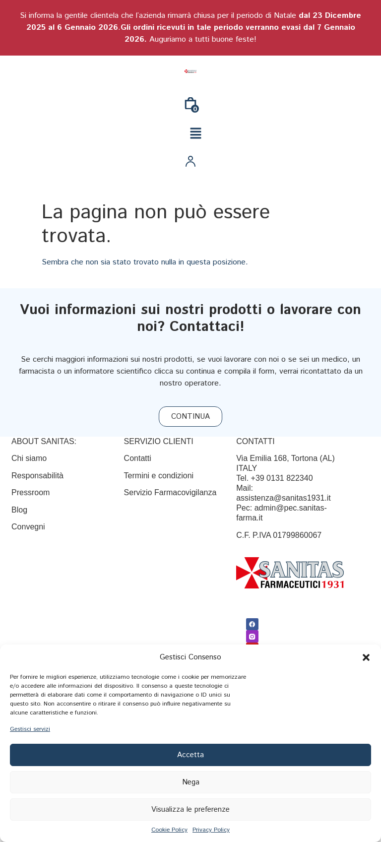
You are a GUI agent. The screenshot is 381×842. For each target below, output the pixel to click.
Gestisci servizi (30, 729)
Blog (20, 510)
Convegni (28, 526)
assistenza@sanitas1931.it (283, 498)
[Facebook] (252, 624)
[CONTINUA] (190, 416)
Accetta (190, 755)
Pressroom (30, 492)
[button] (366, 657)
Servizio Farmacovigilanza (170, 492)
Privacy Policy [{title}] (211, 830)
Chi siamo (29, 458)
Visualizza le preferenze (190, 809)
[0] (190, 107)
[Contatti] (137, 458)
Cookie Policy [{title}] (169, 830)
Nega (190, 782)
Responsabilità (37, 475)
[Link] (190, 71)
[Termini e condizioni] (159, 475)
